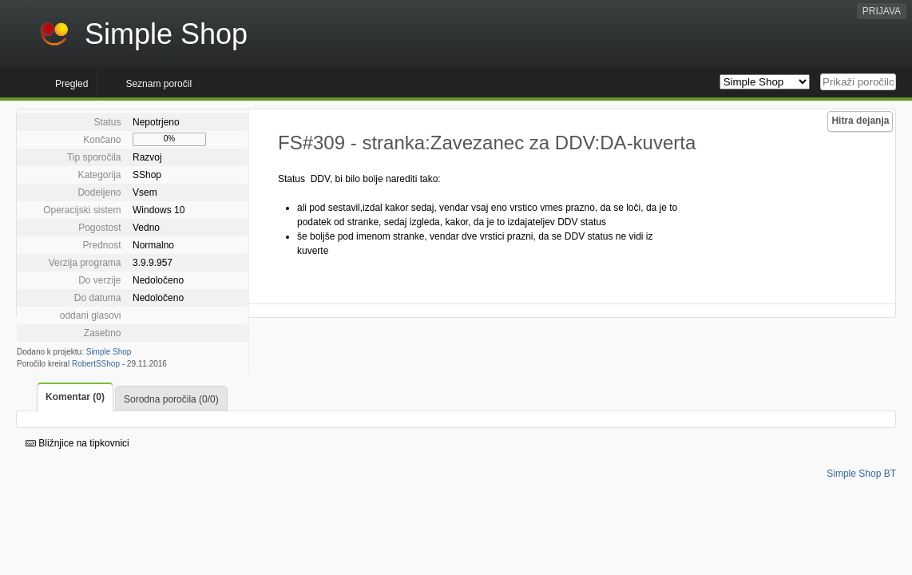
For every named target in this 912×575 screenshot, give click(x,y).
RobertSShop (96, 363)
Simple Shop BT (861, 473)
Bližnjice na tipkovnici (77, 443)
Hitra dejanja (860, 120)
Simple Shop (109, 351)
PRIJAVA (881, 11)
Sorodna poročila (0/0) (171, 399)
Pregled (71, 83)
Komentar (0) (75, 396)
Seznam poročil (158, 83)
